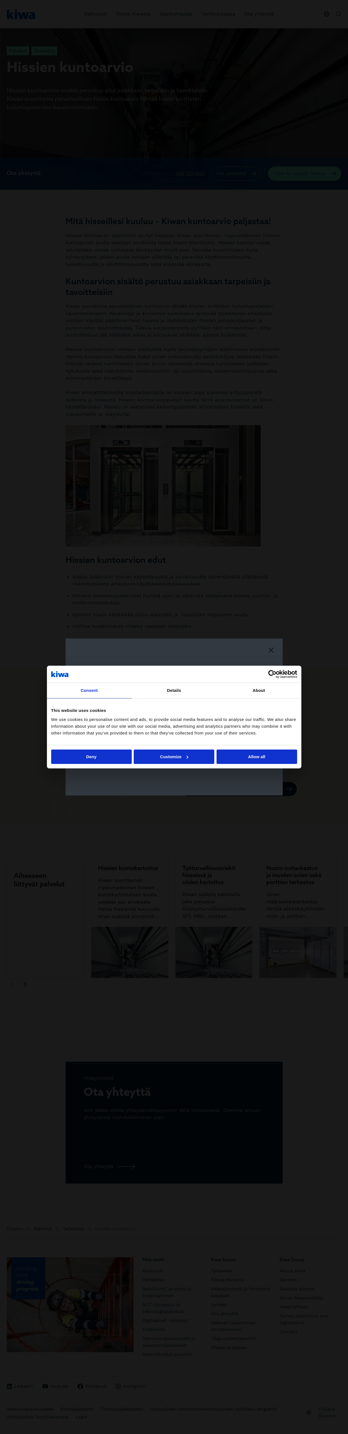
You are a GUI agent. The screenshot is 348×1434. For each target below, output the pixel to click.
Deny (91, 756)
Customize (174, 756)
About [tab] (259, 690)
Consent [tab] (89, 690)
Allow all (256, 756)
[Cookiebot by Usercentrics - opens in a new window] (272, 674)
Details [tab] (174, 690)
